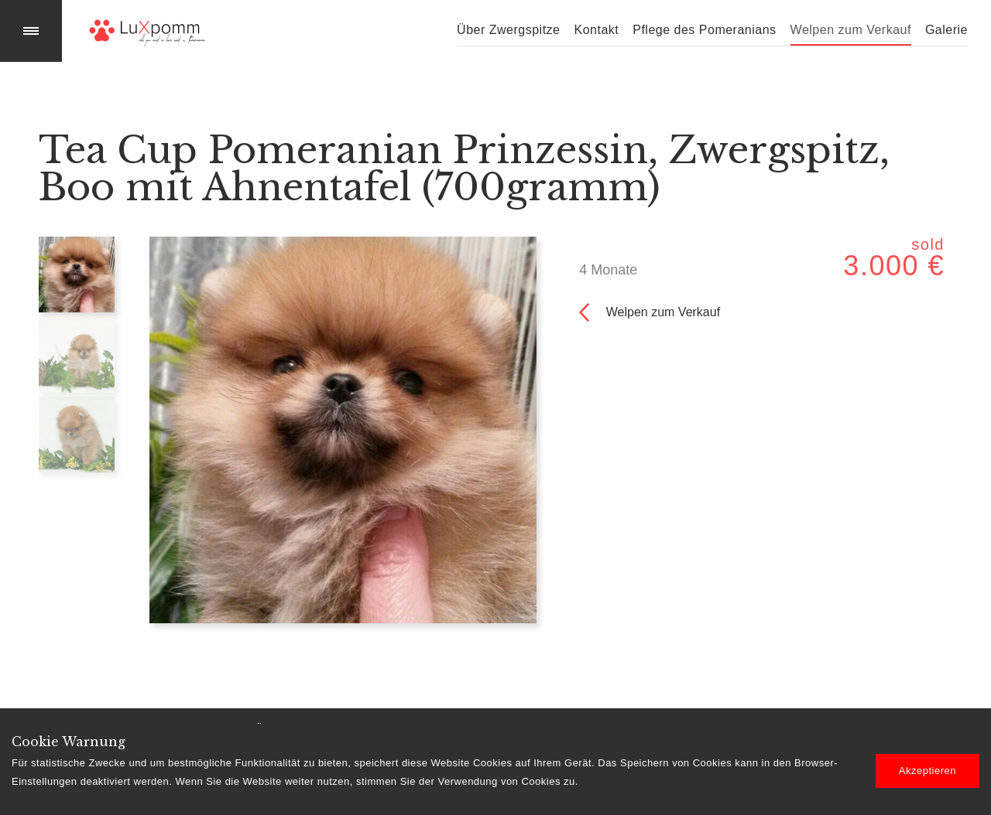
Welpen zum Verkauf (850, 29)
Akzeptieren (927, 770)
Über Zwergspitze (508, 29)
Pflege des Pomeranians (704, 29)
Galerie (946, 29)
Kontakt (596, 29)
